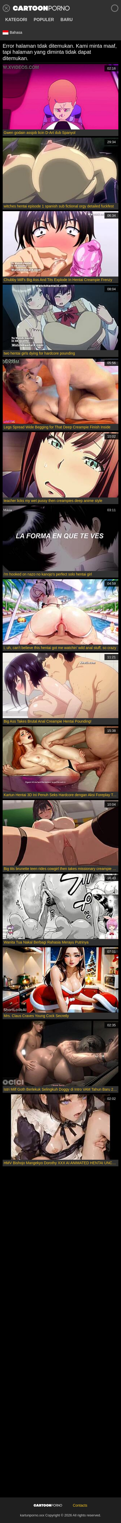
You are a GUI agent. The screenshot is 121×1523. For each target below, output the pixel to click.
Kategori (16, 19)
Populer (44, 19)
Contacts (80, 1505)
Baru (67, 19)
